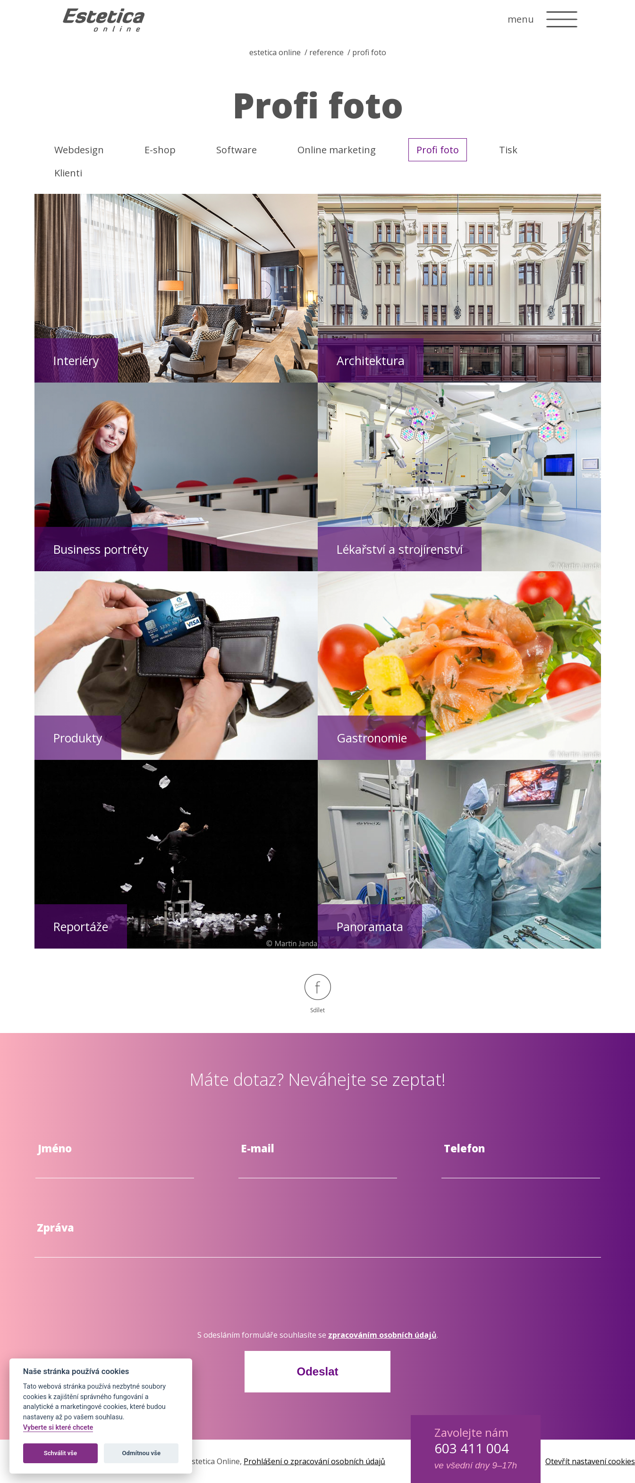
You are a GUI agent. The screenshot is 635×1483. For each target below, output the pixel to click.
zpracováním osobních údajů (382, 1335)
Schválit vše (60, 1453)
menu (521, 19)
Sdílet (318, 994)
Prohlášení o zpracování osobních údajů (314, 1461)
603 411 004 (471, 1448)
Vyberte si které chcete (58, 1428)
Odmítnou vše (141, 1453)
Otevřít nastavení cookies (590, 1461)
